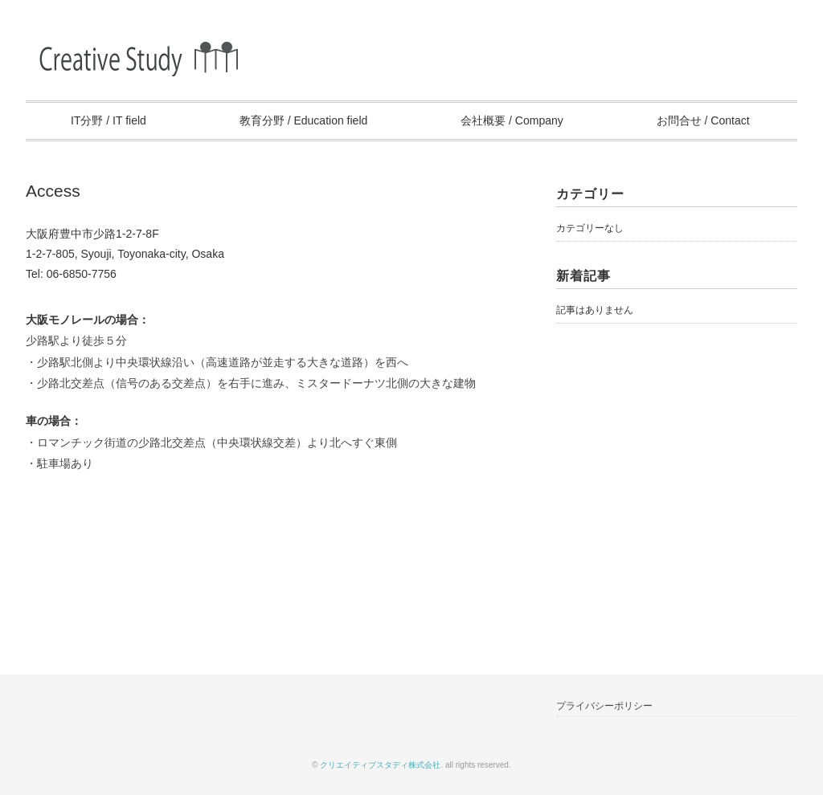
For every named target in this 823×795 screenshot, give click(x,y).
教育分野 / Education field (304, 120)
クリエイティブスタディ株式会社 (380, 764)
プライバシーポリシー (604, 705)
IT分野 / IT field (108, 120)
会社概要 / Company (512, 120)
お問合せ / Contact (703, 120)
